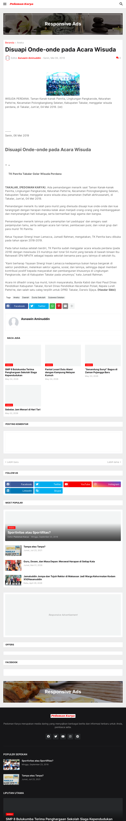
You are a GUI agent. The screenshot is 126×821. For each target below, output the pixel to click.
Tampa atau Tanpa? (34, 546)
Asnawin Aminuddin (35, 319)
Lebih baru (13, 462)
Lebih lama (113, 462)
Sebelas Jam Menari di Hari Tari (22, 409)
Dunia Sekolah (38, 297)
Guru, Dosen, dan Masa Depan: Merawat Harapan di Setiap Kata (59, 561)
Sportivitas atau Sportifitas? (37, 760)
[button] (4, 4)
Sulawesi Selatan (56, 297)
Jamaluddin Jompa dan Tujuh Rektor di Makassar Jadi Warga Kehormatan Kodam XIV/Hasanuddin (69, 578)
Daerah (25, 297)
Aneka (20, 42)
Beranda (9, 42)
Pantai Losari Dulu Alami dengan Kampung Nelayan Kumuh (60, 372)
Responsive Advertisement (63, 614)
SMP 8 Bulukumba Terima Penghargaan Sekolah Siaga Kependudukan (21, 372)
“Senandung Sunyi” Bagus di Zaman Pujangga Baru (101, 371)
